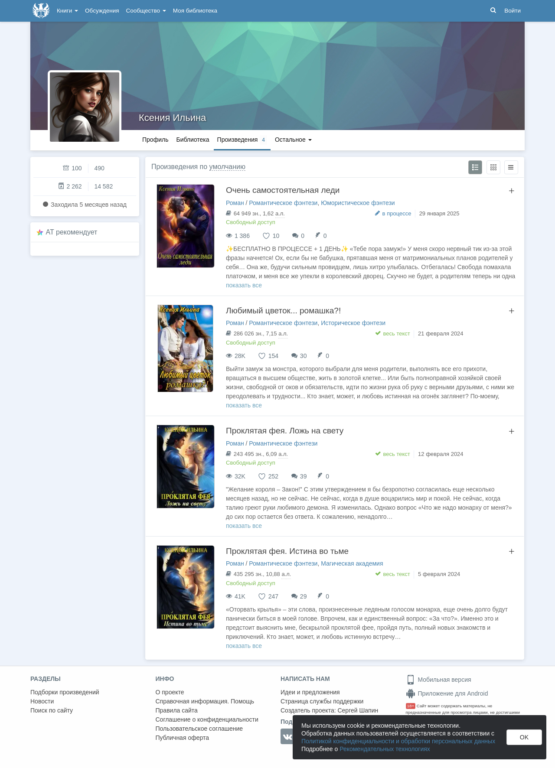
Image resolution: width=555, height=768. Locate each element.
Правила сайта (177, 710)
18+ (411, 705)
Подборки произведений (64, 692)
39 (303, 476)
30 (303, 355)
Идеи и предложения (310, 692)
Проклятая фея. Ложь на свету (284, 430)
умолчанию (227, 166)
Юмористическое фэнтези (358, 202)
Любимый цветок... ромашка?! (283, 310)
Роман (235, 202)
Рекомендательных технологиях (385, 748)
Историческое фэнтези (353, 322)
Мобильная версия (438, 679)
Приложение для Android (447, 693)
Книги (67, 10)
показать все (244, 285)
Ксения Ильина (172, 117)
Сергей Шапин (357, 710)
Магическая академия (352, 563)
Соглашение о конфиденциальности (207, 719)
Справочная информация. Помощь (205, 701)
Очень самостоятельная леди (283, 190)
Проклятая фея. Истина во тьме (287, 551)
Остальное (293, 139)
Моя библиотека (195, 10)
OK (524, 737)
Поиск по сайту (51, 710)
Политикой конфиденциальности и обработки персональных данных (398, 741)
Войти (512, 10)
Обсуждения (102, 10)
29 (303, 596)
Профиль (155, 139)
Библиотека (192, 139)
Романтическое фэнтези (283, 202)
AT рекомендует (72, 232)
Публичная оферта (182, 737)
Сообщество (146, 10)
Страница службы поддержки (322, 701)
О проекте (170, 692)
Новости (42, 701)
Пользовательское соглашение (199, 728)
